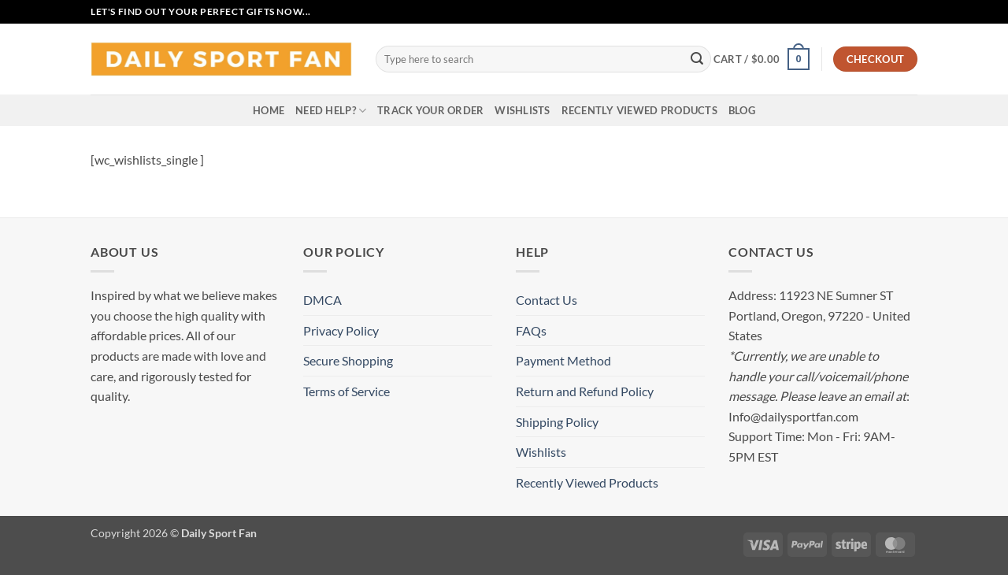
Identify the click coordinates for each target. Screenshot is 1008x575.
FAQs (531, 330)
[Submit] (697, 59)
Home (268, 110)
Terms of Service (346, 391)
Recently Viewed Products (639, 110)
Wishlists (522, 110)
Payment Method (563, 360)
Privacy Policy (341, 330)
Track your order (430, 110)
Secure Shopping (348, 360)
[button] (761, 59)
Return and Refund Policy (585, 391)
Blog (741, 110)
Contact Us (546, 299)
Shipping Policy (557, 421)
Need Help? (330, 110)
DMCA (322, 299)
